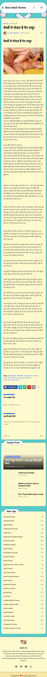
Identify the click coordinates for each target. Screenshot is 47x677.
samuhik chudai (23, 616)
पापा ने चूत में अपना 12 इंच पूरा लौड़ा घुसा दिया (23, 462)
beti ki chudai (23, 549)
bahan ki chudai (23, 541)
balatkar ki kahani (23, 545)
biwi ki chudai (23, 561)
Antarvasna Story (9, 378)
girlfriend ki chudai (23, 584)
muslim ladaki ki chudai (23, 600)
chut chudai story (23, 573)
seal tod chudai (23, 620)
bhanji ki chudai (23, 557)
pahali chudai (23, 608)
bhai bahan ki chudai (23, 553)
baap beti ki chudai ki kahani (23, 537)
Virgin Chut (23, 533)
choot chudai (23, 569)
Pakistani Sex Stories (23, 529)
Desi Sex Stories (23, 521)
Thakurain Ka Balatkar (26, 473)
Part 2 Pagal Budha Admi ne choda (30, 494)
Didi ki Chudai (23, 525)
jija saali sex (23, 592)
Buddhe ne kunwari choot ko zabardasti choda (28, 484)
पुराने (41, 436)
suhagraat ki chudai (23, 624)
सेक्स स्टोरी (20, 375)
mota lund (23, 596)
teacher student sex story (23, 628)
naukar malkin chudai (23, 604)
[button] (2, 8)
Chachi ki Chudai (23, 517)
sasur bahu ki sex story (11, 380)
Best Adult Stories (15, 7)
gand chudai (23, 580)
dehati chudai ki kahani (23, 576)
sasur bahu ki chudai (23, 378)
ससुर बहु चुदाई (13, 23)
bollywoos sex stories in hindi (23, 565)
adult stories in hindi (31, 375)
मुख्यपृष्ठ (5, 23)
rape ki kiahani (23, 612)
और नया (7, 436)
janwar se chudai (23, 588)
